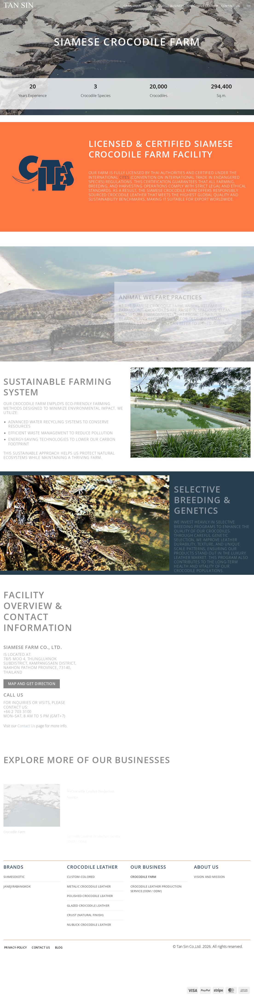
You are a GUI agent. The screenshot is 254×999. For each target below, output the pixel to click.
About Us (151, 6)
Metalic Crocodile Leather (89, 886)
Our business (148, 867)
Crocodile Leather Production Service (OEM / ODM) (156, 888)
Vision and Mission (209, 877)
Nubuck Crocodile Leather (89, 925)
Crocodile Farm (143, 877)
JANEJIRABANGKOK (17, 886)
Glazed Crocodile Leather (88, 905)
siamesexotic (14, 877)
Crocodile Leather (203, 6)
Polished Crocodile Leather (90, 896)
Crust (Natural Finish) (85, 915)
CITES (124, 177)
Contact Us (230, 6)
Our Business (173, 6)
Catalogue (132, 6)
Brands (13, 867)
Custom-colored (81, 877)
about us (206, 867)
